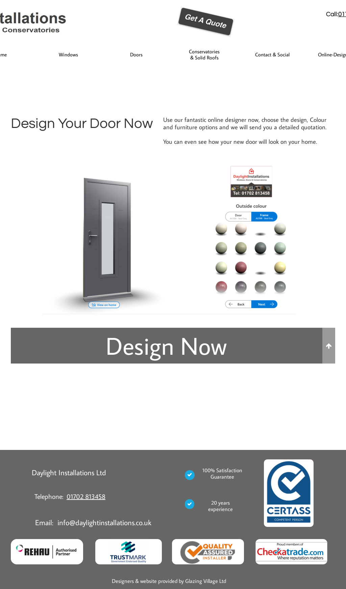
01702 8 (78, 496)
